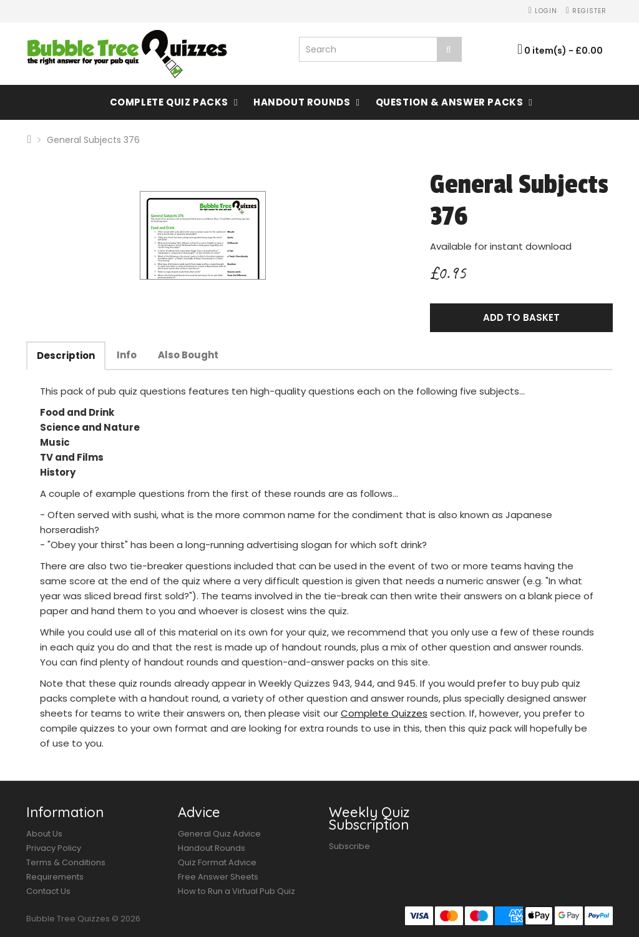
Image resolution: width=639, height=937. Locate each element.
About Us (44, 834)
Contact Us (48, 891)
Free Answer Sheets (218, 877)
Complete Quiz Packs (169, 102)
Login (543, 11)
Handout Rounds (301, 102)
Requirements (55, 877)
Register (586, 11)
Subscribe (349, 846)
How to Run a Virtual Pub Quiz (236, 891)
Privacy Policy (53, 848)
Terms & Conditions (65, 862)
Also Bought (188, 354)
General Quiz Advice (219, 834)
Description (66, 355)
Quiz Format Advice (217, 862)
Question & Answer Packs (450, 102)
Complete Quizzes (384, 713)
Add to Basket (521, 317)
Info (127, 354)
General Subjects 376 (93, 140)
